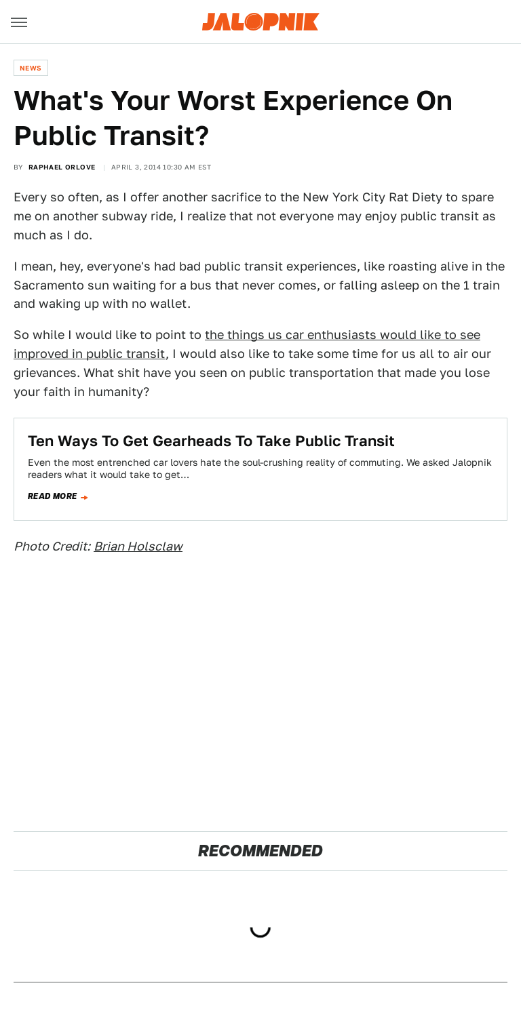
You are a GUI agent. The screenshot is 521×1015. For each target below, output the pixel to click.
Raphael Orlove (62, 167)
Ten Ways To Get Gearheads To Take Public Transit (211, 441)
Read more (52, 496)
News (31, 68)
